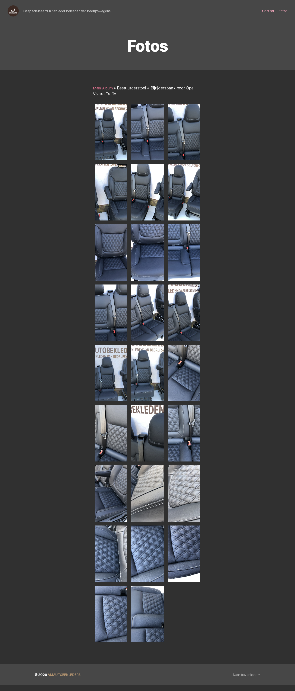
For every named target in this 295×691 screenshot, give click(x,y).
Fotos (283, 14)
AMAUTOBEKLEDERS (65, 680)
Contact (268, 14)
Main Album (104, 93)
